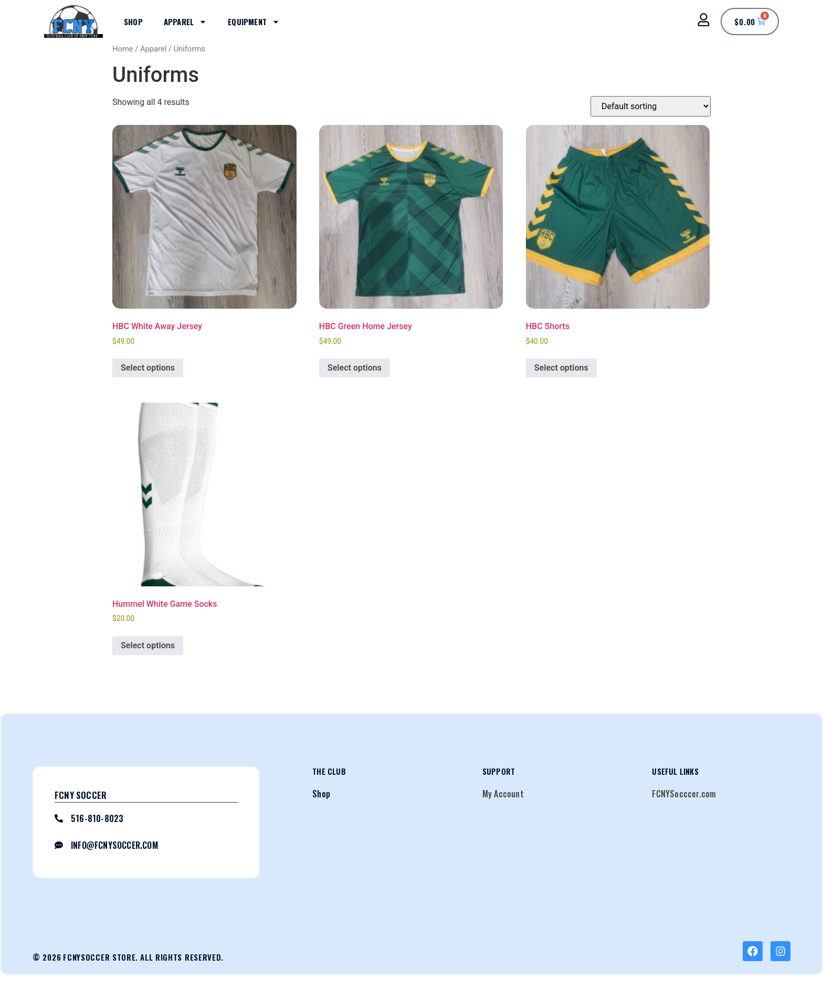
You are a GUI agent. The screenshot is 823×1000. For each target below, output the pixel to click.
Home (122, 49)
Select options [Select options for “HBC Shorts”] (561, 368)
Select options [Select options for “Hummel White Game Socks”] (148, 645)
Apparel (185, 22)
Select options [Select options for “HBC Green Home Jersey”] (355, 368)
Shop (133, 21)
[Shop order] (650, 106)
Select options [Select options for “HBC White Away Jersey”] (148, 368)
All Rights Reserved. (182, 957)
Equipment (254, 22)
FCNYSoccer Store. (100, 957)
